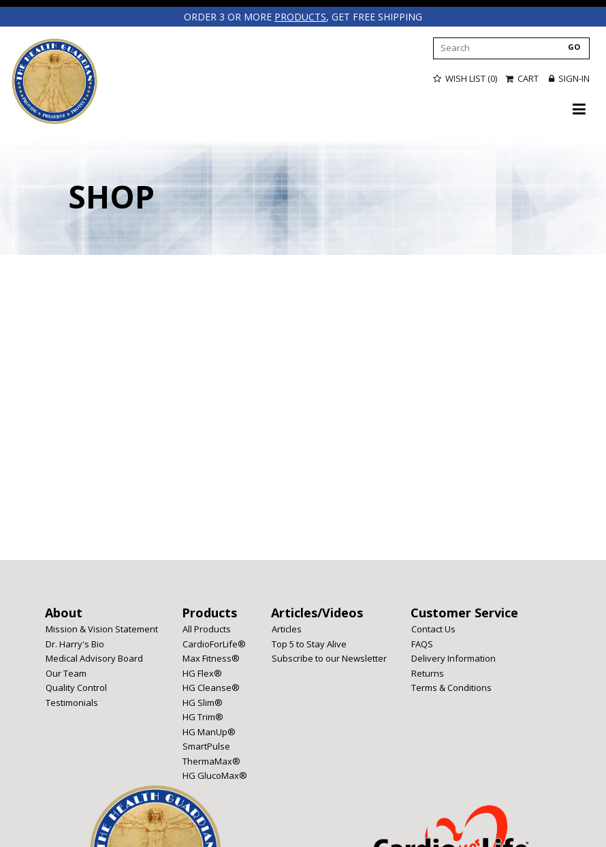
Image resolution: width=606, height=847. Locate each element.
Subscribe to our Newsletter (329, 658)
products (300, 16)
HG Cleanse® (211, 687)
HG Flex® (202, 673)
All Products (206, 629)
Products (209, 612)
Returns (427, 673)
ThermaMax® (211, 761)
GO (574, 47)
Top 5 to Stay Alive (309, 644)
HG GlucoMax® (214, 775)
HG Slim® (202, 702)
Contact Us (433, 629)
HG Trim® (202, 717)
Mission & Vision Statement (102, 629)
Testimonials (72, 702)
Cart (523, 78)
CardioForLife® (214, 644)
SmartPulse (206, 746)
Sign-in (569, 78)
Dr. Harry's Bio (75, 644)
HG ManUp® (209, 732)
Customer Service (464, 612)
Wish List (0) (465, 78)
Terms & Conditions (451, 687)
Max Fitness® (211, 658)
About (63, 612)
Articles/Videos (317, 612)
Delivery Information (453, 658)
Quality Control (76, 687)
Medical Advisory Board (94, 658)
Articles (287, 629)
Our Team (66, 673)
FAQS (422, 644)
